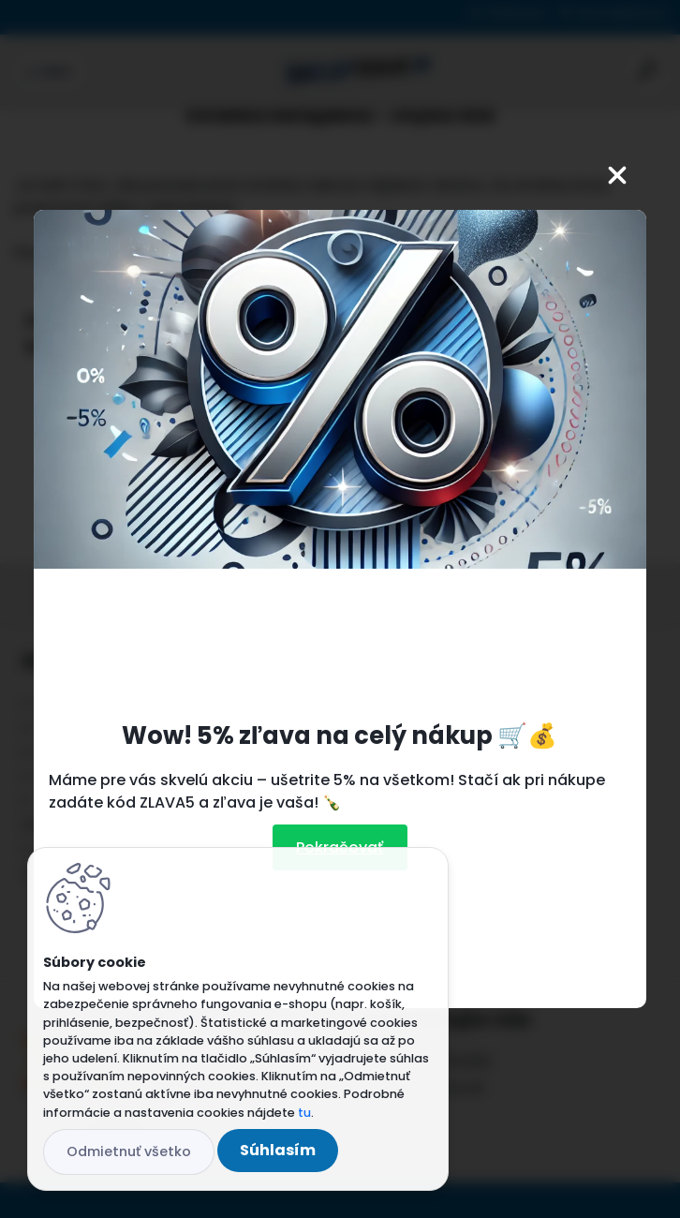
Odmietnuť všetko (129, 1151)
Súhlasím (278, 1150)
